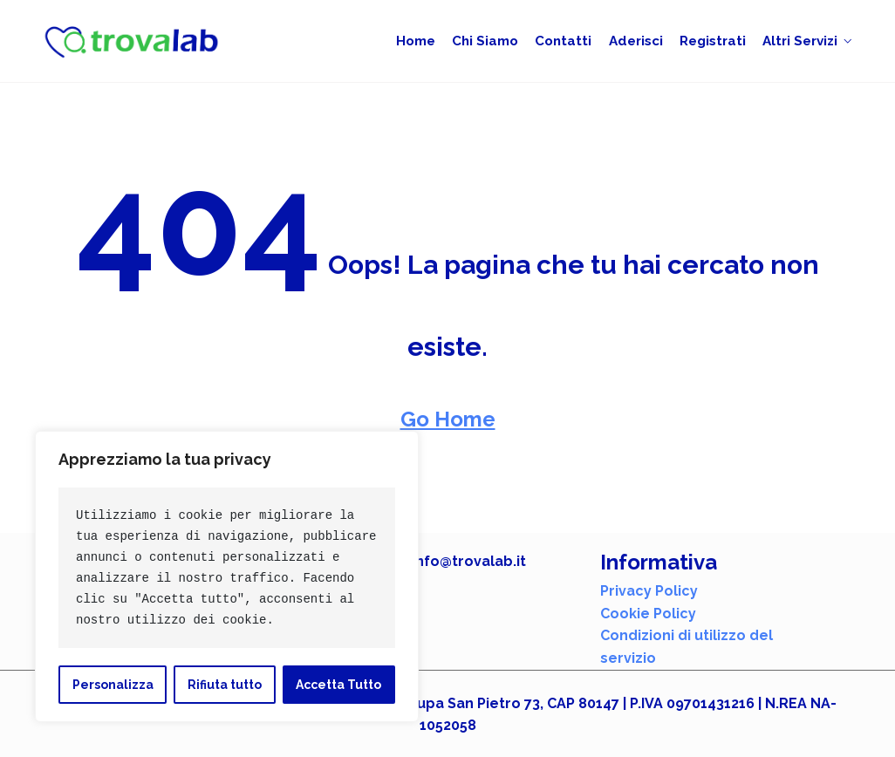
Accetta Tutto (338, 685)
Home (421, 41)
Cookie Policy (648, 612)
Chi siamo (490, 41)
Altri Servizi (799, 41)
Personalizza (113, 685)
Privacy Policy (649, 591)
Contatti (567, 41)
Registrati (713, 41)
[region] (227, 576)
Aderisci (638, 41)
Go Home (447, 419)
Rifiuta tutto (225, 685)
